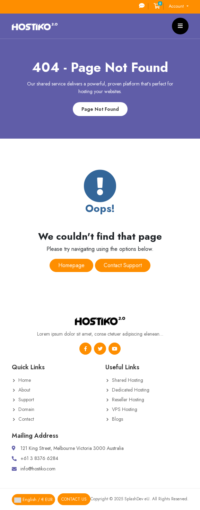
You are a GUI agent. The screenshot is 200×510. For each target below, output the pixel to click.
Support (26, 399)
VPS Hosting (124, 409)
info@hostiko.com (37, 468)
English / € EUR (33, 499)
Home (24, 380)
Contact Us (74, 499)
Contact (26, 419)
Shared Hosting (127, 380)
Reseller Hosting (128, 399)
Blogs (117, 419)
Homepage (71, 265)
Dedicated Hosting (130, 389)
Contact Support (123, 265)
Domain (26, 409)
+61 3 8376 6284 (39, 458)
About (24, 389)
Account (177, 6)
